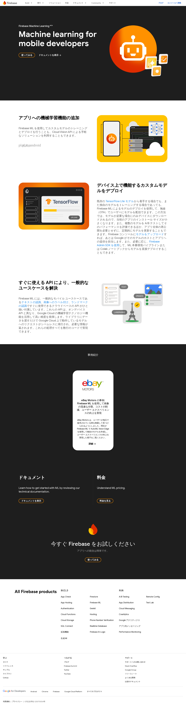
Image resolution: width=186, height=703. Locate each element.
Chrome (45, 691)
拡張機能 (65, 632)
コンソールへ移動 (174, 3)
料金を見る (105, 501)
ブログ (160, 3)
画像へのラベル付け (56, 302)
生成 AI (64, 638)
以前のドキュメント (132, 682)
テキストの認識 (31, 302)
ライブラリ (7, 674)
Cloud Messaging (127, 608)
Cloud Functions (68, 614)
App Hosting (66, 602)
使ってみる (26, 55)
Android (33, 691)
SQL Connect (67, 626)
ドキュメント (78, 3)
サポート (112, 3)
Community (96, 3)
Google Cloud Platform (73, 691)
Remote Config (153, 597)
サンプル (6, 670)
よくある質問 (130, 678)
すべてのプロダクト (94, 691)
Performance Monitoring (130, 632)
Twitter (66, 670)
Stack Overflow (131, 666)
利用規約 (6, 702)
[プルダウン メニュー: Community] (104, 3)
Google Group (130, 670)
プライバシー (17, 702)
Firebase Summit (70, 666)
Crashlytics (124, 614)
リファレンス (8, 666)
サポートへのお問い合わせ (135, 662)
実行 (39, 3)
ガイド (5, 662)
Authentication (67, 608)
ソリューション (55, 3)
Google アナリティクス (129, 620)
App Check (66, 597)
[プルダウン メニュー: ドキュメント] (86, 3)
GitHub (5, 678)
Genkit (93, 608)
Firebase (56, 691)
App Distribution (126, 602)
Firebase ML (95, 602)
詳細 (92, 443)
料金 (67, 3)
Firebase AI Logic (97, 632)
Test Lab (150, 602)
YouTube (67, 674)
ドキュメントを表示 (50, 55)
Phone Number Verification (102, 620)
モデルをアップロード (150, 234)
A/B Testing (124, 597)
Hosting (93, 614)
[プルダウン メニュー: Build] (32, 3)
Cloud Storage (67, 620)
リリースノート (131, 674)
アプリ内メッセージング (129, 626)
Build (27, 3)
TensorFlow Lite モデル (120, 201)
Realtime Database (98, 626)
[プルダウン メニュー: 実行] (44, 3)
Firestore (94, 597)
